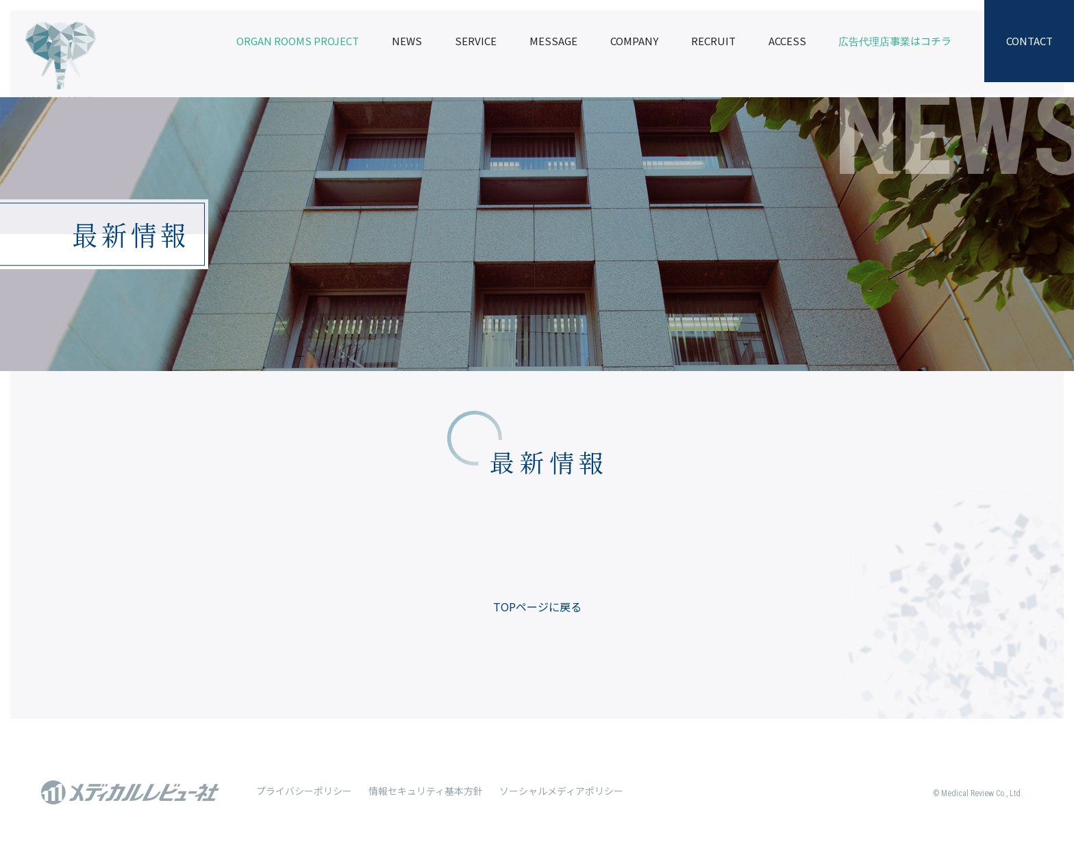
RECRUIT (713, 41)
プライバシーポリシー (304, 791)
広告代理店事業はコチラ (894, 41)
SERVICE (476, 41)
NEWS (407, 41)
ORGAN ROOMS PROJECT (297, 41)
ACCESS (787, 41)
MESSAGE (553, 41)
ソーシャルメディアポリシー (561, 791)
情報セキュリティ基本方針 (426, 791)
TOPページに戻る (537, 606)
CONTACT (1029, 41)
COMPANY (634, 41)
